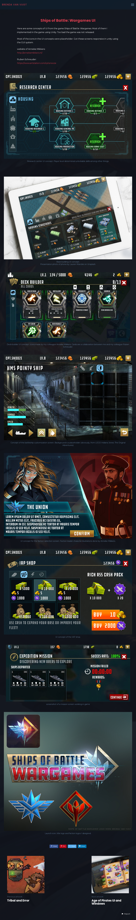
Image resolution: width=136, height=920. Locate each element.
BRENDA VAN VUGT (14, 4)
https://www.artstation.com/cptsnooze (36, 63)
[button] (125, 913)
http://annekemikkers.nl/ (29, 53)
